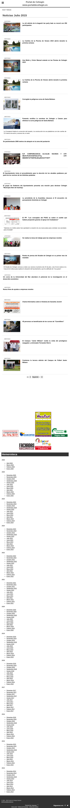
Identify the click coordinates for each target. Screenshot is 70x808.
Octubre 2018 (11, 667)
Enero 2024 (10, 522)
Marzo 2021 (10, 599)
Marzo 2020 (10, 626)
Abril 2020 (10, 624)
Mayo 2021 (10, 596)
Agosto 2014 (10, 778)
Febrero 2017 (11, 709)
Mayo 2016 (10, 730)
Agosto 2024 (10, 509)
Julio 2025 (10, 484)
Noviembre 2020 (11, 611)
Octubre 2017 (11, 694)
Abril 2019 (10, 651)
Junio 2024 (10, 513)
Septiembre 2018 (12, 669)
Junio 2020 (10, 621)
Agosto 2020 (10, 617)
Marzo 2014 (10, 788)
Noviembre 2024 (11, 504)
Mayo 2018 (10, 676)
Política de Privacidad (23, 806)
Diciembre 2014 (11, 771)
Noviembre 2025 (11, 477)
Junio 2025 (10, 486)
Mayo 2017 (10, 703)
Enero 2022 (10, 576)
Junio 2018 (10, 674)
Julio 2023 (10, 538)
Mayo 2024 (10, 515)
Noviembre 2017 (11, 692)
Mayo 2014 (10, 784)
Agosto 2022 (10, 563)
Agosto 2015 (10, 752)
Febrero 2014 (11, 790)
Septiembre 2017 (12, 696)
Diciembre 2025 (11, 475)
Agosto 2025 (10, 482)
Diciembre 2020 (11, 609)
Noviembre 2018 (11, 665)
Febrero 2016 (11, 736)
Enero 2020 (10, 630)
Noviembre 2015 (11, 746)
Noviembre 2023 (11, 531)
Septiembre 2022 (12, 561)
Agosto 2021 (10, 590)
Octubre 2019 (11, 640)
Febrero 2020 (11, 628)
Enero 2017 (10, 711)
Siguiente (35, 377)
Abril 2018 (10, 678)
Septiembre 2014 (12, 777)
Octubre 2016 (11, 721)
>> (42, 377)
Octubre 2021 (11, 586)
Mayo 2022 (10, 569)
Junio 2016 (10, 728)
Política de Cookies (33, 806)
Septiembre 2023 (12, 534)
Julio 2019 (10, 646)
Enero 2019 (10, 657)
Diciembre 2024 (11, 502)
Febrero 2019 (11, 655)
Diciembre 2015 (11, 744)
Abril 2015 (10, 759)
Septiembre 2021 (12, 588)
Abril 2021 (10, 597)
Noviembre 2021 (11, 584)
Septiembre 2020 (12, 615)
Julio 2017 (10, 700)
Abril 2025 (10, 490)
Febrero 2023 (11, 547)
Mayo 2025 (10, 488)
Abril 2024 (10, 517)
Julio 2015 (10, 753)
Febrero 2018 (11, 682)
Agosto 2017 (10, 698)
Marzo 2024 (10, 519)
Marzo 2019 (10, 653)
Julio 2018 (10, 673)
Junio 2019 (10, 648)
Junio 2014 (10, 782)
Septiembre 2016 (12, 723)
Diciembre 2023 (11, 529)
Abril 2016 (10, 732)
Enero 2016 (10, 738)
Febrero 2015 (11, 763)
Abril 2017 (10, 705)
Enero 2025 (10, 495)
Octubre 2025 (11, 479)
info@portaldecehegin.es (7, 802)
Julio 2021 (10, 592)
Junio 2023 (10, 540)
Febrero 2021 (11, 601)
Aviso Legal (14, 806)
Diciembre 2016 (11, 717)
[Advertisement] (35, 398)
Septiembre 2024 (12, 507)
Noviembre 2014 (11, 773)
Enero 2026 (10, 468)
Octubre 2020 (11, 613)
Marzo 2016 (10, 734)
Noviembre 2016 (11, 719)
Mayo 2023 (10, 542)
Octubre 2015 (11, 748)
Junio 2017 (10, 701)
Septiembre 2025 (12, 480)
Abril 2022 (10, 571)
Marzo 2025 (10, 492)
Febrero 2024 (11, 520)
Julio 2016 (10, 726)
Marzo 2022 (10, 572)
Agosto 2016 (10, 725)
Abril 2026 (10, 463)
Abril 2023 (10, 544)
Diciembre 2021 (11, 583)
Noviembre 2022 (11, 557)
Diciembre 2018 (11, 663)
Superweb (34, 805)
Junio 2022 (10, 567)
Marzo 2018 (10, 680)
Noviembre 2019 (11, 638)
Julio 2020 (10, 619)
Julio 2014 (10, 780)
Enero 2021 (10, 603)
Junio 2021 (10, 594)
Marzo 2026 (10, 465)
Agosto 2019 (10, 644)
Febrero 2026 (11, 467)
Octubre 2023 (11, 532)
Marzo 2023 (10, 545)
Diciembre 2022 (11, 556)
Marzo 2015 (10, 761)
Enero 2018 (10, 684)
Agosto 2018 (10, 671)
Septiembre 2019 (12, 642)
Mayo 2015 (10, 757)
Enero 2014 (10, 792)
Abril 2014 (10, 786)
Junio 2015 (10, 755)
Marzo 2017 (10, 707)
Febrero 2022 (11, 574)
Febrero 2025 (11, 493)
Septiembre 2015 (12, 750)
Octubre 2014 (11, 775)
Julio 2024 (10, 511)
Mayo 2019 (10, 649)
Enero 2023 (10, 549)
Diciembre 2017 (11, 690)
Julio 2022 (10, 565)
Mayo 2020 (10, 623)
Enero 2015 (10, 765)
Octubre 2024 (11, 505)
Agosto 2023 (10, 536)
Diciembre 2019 (11, 636)
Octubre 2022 (11, 559)
